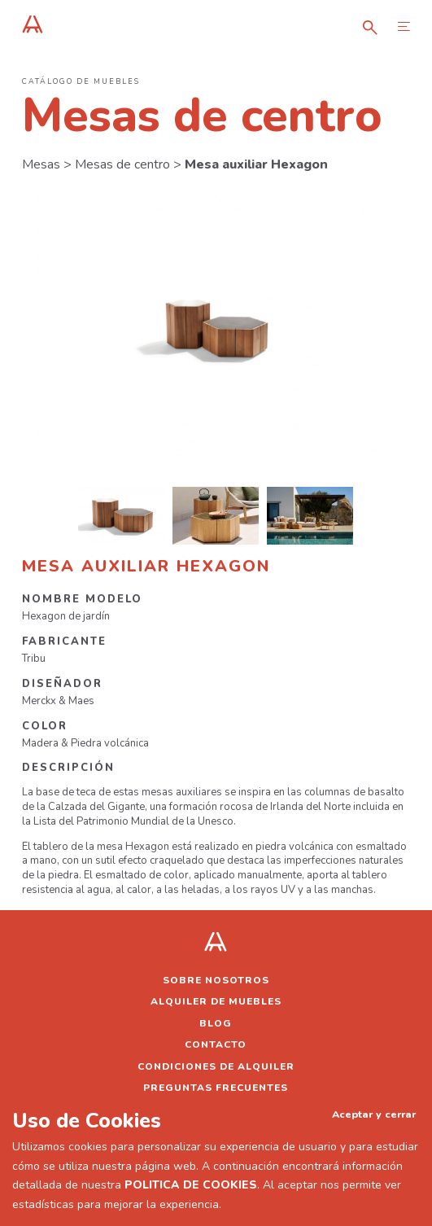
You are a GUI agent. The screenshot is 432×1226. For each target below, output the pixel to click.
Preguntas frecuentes (215, 1087)
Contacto (216, 1044)
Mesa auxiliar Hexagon (256, 164)
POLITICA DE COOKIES (190, 1185)
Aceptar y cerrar (374, 1114)
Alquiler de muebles (216, 1001)
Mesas (41, 164)
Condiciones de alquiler (216, 1066)
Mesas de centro (122, 164)
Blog (215, 1023)
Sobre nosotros (216, 980)
